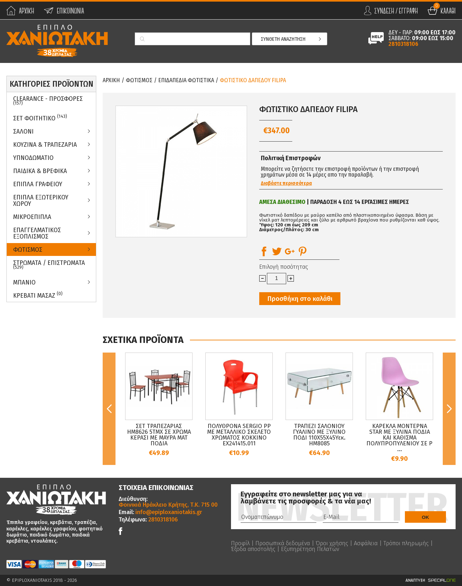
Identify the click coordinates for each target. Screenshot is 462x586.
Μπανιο (24, 282)
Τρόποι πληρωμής (406, 543)
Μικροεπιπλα (32, 217)
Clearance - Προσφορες (48, 100)
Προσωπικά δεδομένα (282, 543)
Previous (109, 409)
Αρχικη (111, 80)
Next (449, 409)
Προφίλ (240, 543)
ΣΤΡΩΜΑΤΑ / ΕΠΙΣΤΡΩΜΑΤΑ (49, 264)
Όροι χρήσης (332, 543)
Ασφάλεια (366, 543)
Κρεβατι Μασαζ (38, 295)
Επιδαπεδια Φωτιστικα (186, 80)
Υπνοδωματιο (33, 158)
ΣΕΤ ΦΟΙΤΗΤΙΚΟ (40, 117)
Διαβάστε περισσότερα (286, 183)
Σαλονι (23, 131)
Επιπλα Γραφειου (37, 184)
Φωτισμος (27, 249)
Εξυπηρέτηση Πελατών (310, 549)
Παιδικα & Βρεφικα (40, 171)
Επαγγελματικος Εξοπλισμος (37, 233)
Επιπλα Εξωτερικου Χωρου (40, 200)
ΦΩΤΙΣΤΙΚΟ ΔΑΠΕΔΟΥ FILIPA (253, 80)
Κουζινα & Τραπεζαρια (45, 144)
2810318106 (403, 44)
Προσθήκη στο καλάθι (299, 298)
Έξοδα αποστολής (253, 549)
